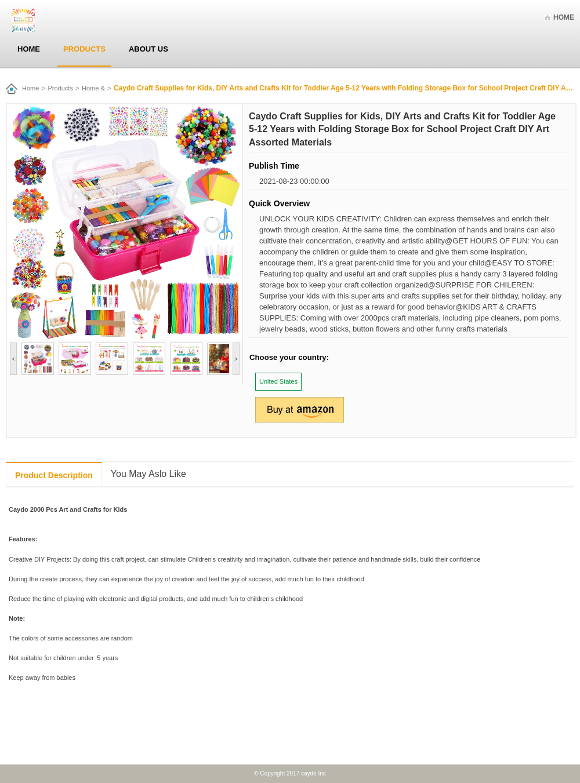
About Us (148, 49)
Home (563, 17)
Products (84, 49)
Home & (93, 88)
